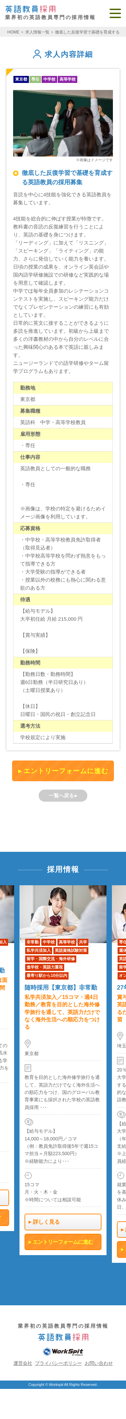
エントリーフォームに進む (66, 771)
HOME (13, 32)
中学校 (49, 79)
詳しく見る (46, 1222)
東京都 (21, 79)
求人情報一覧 (37, 32)
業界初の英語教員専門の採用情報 (50, 12)
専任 (35, 79)
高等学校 (67, 79)
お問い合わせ (99, 1363)
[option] (63, 1070)
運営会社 (22, 1363)
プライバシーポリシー (58, 1363)
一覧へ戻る (61, 795)
